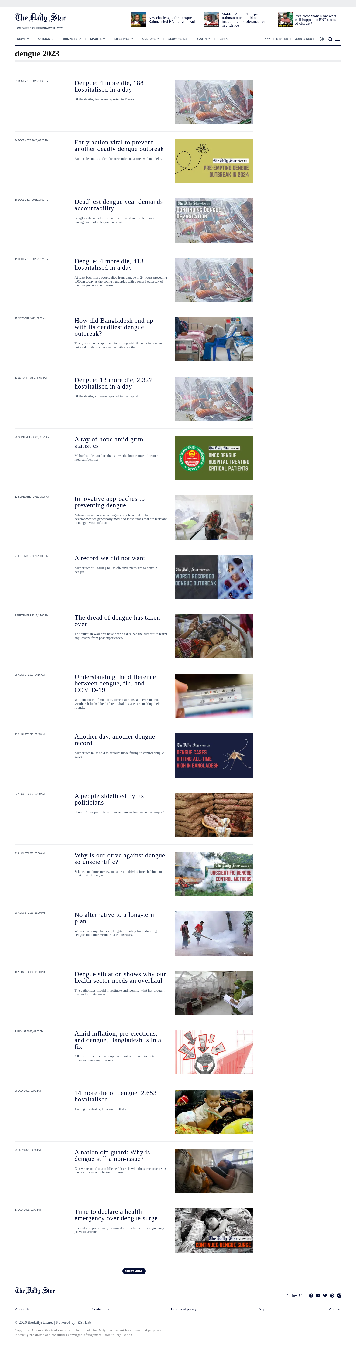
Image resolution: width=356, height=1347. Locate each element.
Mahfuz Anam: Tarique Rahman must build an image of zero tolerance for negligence (243, 19)
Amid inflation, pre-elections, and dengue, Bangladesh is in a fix (118, 1040)
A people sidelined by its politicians (109, 799)
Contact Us (100, 1309)
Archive (335, 1309)
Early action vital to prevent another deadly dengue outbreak (119, 145)
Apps (263, 1309)
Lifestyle (122, 39)
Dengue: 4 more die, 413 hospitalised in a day (109, 264)
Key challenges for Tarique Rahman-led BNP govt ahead (172, 20)
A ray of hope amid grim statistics (109, 442)
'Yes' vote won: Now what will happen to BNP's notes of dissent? (316, 19)
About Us (22, 1309)
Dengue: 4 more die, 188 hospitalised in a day (109, 86)
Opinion (44, 39)
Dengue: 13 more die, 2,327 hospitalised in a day (113, 383)
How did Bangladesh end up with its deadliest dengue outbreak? (114, 327)
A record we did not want (110, 558)
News (21, 39)
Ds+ (222, 39)
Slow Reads (177, 39)
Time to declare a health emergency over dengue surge (116, 1215)
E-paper (282, 39)
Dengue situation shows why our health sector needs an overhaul (120, 977)
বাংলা (268, 39)
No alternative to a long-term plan (115, 918)
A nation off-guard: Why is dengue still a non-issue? (112, 1155)
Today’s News (303, 39)
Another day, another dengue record (115, 740)
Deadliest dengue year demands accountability (119, 205)
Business (70, 39)
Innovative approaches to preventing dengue (110, 502)
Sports (96, 39)
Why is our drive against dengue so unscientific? (120, 858)
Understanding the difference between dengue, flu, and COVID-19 (115, 683)
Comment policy (183, 1309)
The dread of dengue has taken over (117, 620)
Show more (134, 1271)
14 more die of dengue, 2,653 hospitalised (116, 1096)
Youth (202, 39)
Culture (149, 39)
